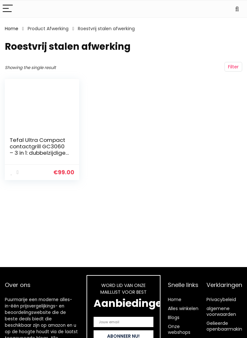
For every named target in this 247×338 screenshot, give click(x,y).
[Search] (237, 8)
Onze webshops (179, 329)
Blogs (173, 317)
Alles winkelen (183, 308)
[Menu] (7, 8)
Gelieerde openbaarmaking (225, 326)
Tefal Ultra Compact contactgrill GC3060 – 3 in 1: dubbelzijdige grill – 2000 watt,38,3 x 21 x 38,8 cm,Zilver (38, 152)
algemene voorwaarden (221, 311)
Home (11, 28)
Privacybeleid (221, 299)
